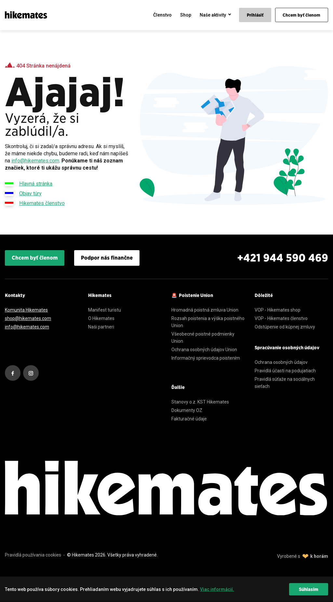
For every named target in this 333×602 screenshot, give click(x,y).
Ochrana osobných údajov (281, 362)
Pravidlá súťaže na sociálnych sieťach (285, 383)
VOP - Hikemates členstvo (281, 318)
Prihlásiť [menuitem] (255, 15)
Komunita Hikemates (26, 310)
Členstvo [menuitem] (162, 15)
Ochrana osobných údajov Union (204, 349)
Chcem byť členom (35, 258)
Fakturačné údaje (189, 418)
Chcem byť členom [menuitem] (301, 15)
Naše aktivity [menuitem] (213, 15)
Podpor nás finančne (107, 258)
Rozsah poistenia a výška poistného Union (208, 322)
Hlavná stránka (28, 183)
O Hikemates (101, 318)
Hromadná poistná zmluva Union (204, 310)
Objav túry (23, 193)
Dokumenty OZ (186, 410)
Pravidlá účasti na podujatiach (285, 370)
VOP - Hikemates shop (277, 310)
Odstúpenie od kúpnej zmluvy (285, 326)
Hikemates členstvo (35, 202)
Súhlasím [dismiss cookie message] (308, 589)
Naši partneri (101, 326)
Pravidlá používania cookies (33, 554)
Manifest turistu (104, 310)
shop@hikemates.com (28, 318)
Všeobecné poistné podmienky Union (202, 337)
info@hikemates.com (35, 161)
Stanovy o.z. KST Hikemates (200, 401)
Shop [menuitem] (185, 15)
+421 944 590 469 (282, 257)
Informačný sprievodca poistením (205, 358)
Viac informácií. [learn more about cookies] (217, 589)
